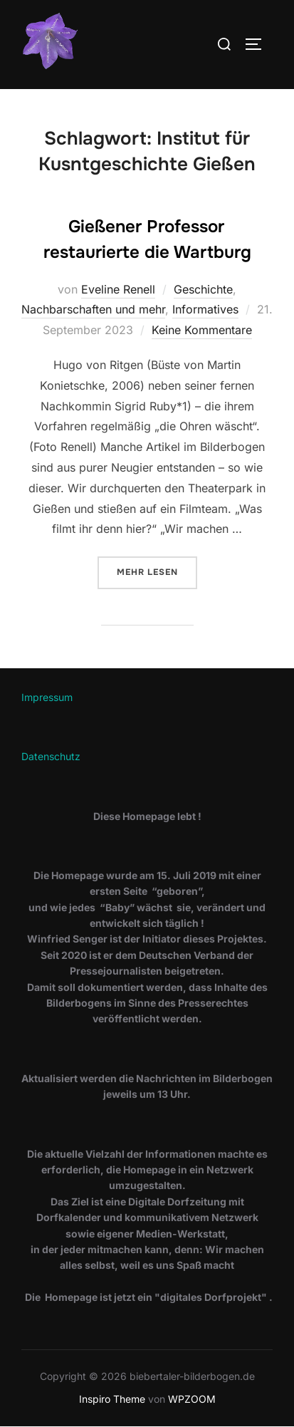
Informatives (205, 309)
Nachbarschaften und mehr (93, 309)
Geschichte (203, 289)
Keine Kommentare (202, 330)
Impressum (47, 697)
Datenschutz (50, 756)
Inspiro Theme (112, 1399)
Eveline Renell (118, 289)
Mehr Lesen (157, 571)
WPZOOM (192, 1399)
